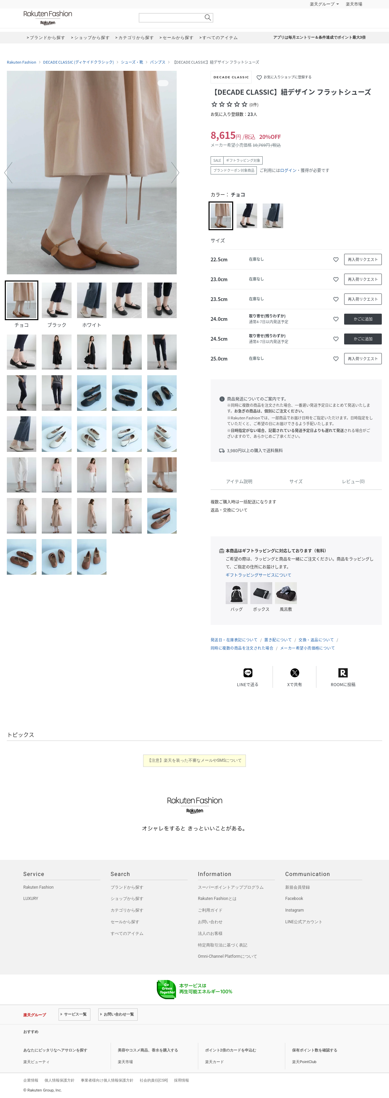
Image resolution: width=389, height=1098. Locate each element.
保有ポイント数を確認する (314, 1050)
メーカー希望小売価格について (307, 648)
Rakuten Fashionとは (217, 898)
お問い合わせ (210, 921)
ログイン (288, 170)
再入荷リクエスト (363, 259)
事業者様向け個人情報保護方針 (107, 1080)
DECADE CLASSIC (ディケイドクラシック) (78, 62)
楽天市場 (354, 4)
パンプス (157, 62)
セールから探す (125, 921)
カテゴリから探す (127, 910)
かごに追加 (363, 319)
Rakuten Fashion (76, 18)
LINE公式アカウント (304, 921)
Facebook (294, 898)
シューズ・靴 (132, 62)
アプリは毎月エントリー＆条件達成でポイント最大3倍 (319, 37)
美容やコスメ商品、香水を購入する (148, 1050)
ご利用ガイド (210, 910)
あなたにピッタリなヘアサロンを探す (55, 1050)
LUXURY (30, 898)
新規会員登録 (297, 887)
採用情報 (181, 1080)
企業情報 (30, 1080)
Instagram (294, 910)
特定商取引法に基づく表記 (222, 945)
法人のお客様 (210, 933)
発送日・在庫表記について (234, 640)
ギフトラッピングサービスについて (258, 575)
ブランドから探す (127, 887)
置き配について (278, 640)
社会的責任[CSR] (154, 1080)
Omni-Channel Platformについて (227, 956)
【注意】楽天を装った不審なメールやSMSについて (194, 760)
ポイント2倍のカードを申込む (230, 1050)
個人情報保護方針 (60, 1080)
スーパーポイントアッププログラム (231, 887)
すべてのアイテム (127, 933)
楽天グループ (322, 4)
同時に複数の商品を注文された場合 (242, 648)
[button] (8, 173)
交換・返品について (316, 640)
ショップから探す (127, 898)
